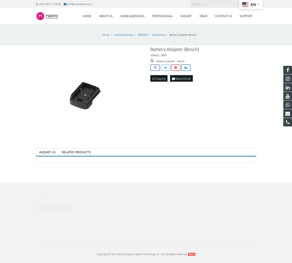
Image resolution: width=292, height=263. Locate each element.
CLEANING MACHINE (104, 205)
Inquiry (159, 78)
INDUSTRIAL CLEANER (105, 216)
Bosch (181, 61)
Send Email (181, 78)
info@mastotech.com (79, 4)
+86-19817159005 (50, 4)
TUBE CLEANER (101, 221)
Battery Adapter (165, 61)
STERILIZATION (101, 210)
